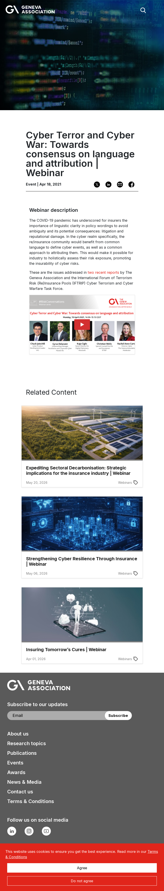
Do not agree (82, 881)
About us (18, 734)
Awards (16, 772)
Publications (22, 753)
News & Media (24, 782)
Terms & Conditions (30, 801)
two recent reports (103, 272)
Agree (82, 868)
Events (15, 763)
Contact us (20, 792)
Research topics (26, 743)
